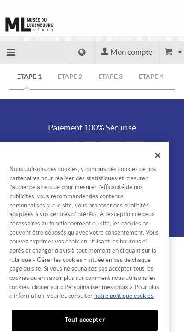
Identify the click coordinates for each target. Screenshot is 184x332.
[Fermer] (158, 163)
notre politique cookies (124, 304)
